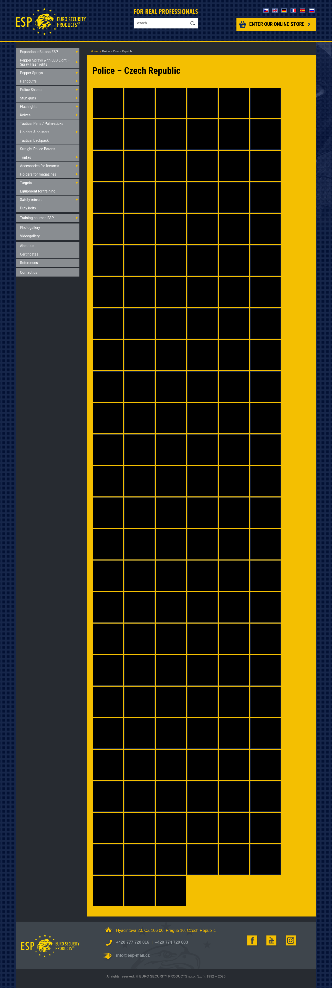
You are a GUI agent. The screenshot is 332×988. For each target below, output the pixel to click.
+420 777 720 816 (132, 942)
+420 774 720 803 (171, 942)
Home (94, 51)
